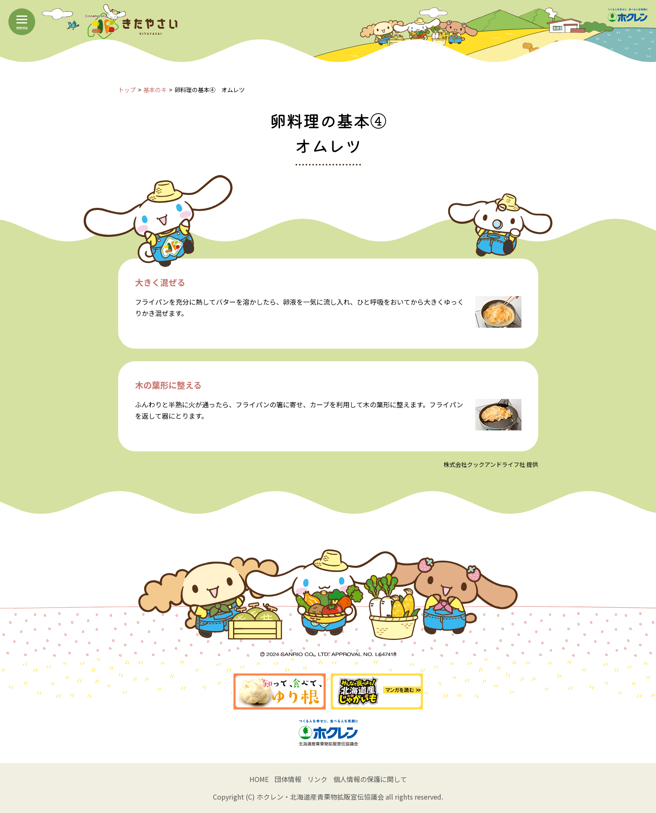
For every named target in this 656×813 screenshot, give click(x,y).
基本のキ (155, 89)
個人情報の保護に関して (370, 779)
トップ (127, 89)
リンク (317, 779)
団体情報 (288, 779)
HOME (259, 779)
